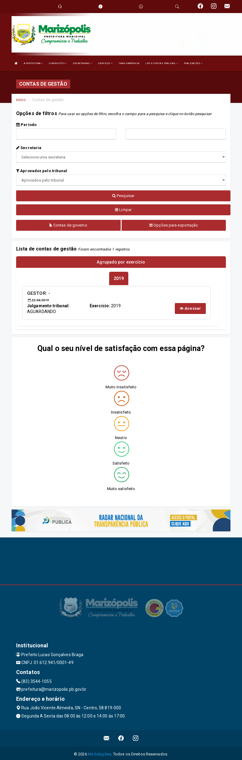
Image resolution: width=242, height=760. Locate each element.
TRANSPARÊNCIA (129, 63)
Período (26, 124)
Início (21, 99)
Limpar (123, 209)
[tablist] (118, 277)
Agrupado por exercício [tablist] (121, 262)
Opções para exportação (173, 225)
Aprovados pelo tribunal (41, 171)
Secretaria (28, 147)
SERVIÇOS (105, 63)
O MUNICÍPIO (58, 63)
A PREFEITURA (33, 63)
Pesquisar (123, 195)
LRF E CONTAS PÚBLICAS (161, 63)
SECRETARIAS (82, 63)
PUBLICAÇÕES (193, 63)
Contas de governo (68, 225)
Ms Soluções (99, 752)
